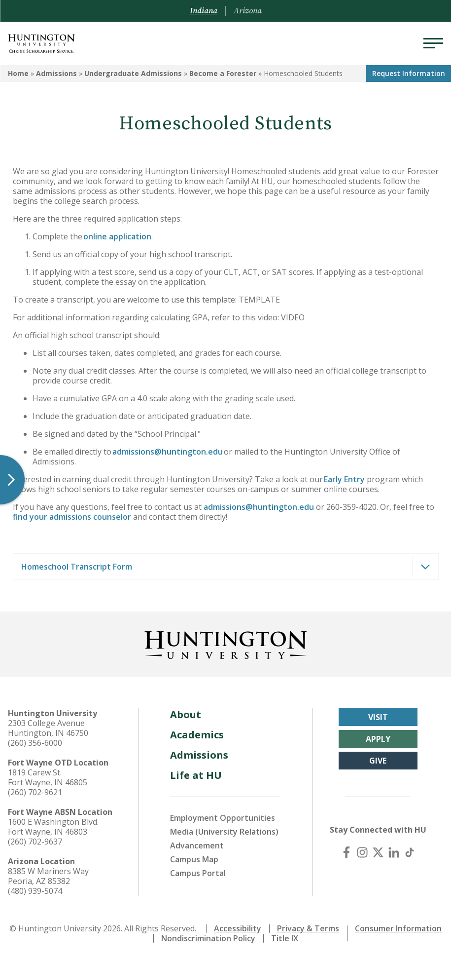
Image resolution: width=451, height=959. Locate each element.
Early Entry (344, 479)
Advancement (197, 845)
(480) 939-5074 (35, 890)
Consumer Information (398, 928)
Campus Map (194, 859)
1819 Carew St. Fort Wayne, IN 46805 (47, 777)
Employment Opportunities (222, 817)
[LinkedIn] (394, 852)
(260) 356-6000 (35, 742)
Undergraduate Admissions (133, 73)
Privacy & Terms (308, 928)
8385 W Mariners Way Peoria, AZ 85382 (48, 876)
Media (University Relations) (224, 831)
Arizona (248, 11)
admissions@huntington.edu (167, 451)
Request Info (408, 73)
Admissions (56, 73)
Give (377, 760)
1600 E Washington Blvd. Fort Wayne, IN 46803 (53, 826)
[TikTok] (410, 852)
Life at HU (196, 775)
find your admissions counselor (72, 516)
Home (18, 73)
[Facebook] (346, 852)
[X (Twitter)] (378, 852)
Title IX (284, 938)
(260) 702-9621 (35, 792)
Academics (197, 734)
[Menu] (433, 43)
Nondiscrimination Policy (208, 938)
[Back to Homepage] (226, 643)
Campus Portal (198, 873)
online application (117, 236)
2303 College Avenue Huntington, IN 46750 (48, 728)
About (185, 714)
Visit (378, 717)
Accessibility (237, 928)
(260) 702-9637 (35, 841)
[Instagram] (362, 852)
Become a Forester (222, 73)
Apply (378, 738)
